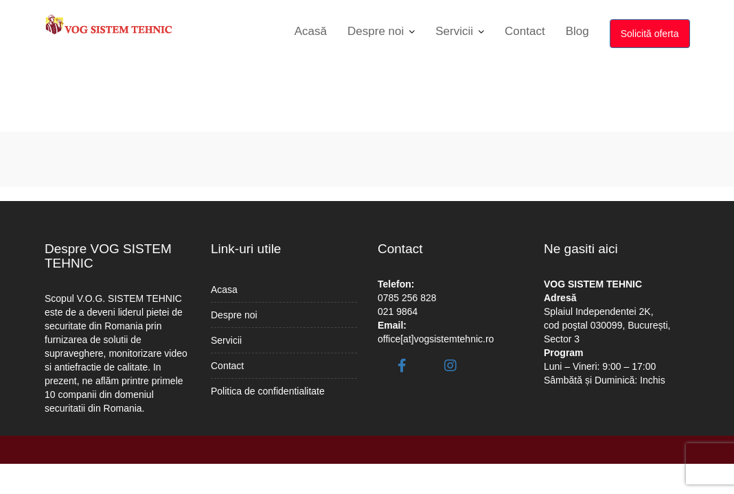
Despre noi (375, 31)
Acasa (224, 289)
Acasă (311, 31)
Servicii (454, 31)
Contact (525, 31)
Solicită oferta (650, 33)
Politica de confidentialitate (268, 391)
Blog (577, 31)
